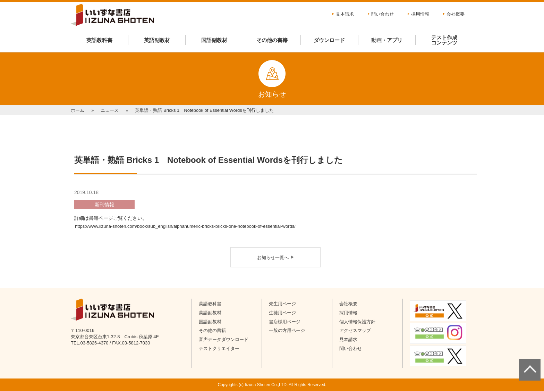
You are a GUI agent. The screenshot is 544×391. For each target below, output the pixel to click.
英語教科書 (99, 40)
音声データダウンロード (223, 339)
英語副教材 (157, 40)
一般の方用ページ (287, 330)
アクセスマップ (355, 330)
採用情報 (420, 14)
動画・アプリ (386, 40)
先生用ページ (282, 303)
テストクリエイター (219, 348)
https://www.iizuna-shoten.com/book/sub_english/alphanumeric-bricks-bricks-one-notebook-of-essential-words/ (185, 226)
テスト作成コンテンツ (444, 40)
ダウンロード (329, 40)
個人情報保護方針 (357, 321)
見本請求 (345, 14)
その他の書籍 (272, 40)
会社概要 (456, 14)
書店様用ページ (284, 321)
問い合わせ (382, 14)
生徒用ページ (282, 312)
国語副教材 (214, 40)
